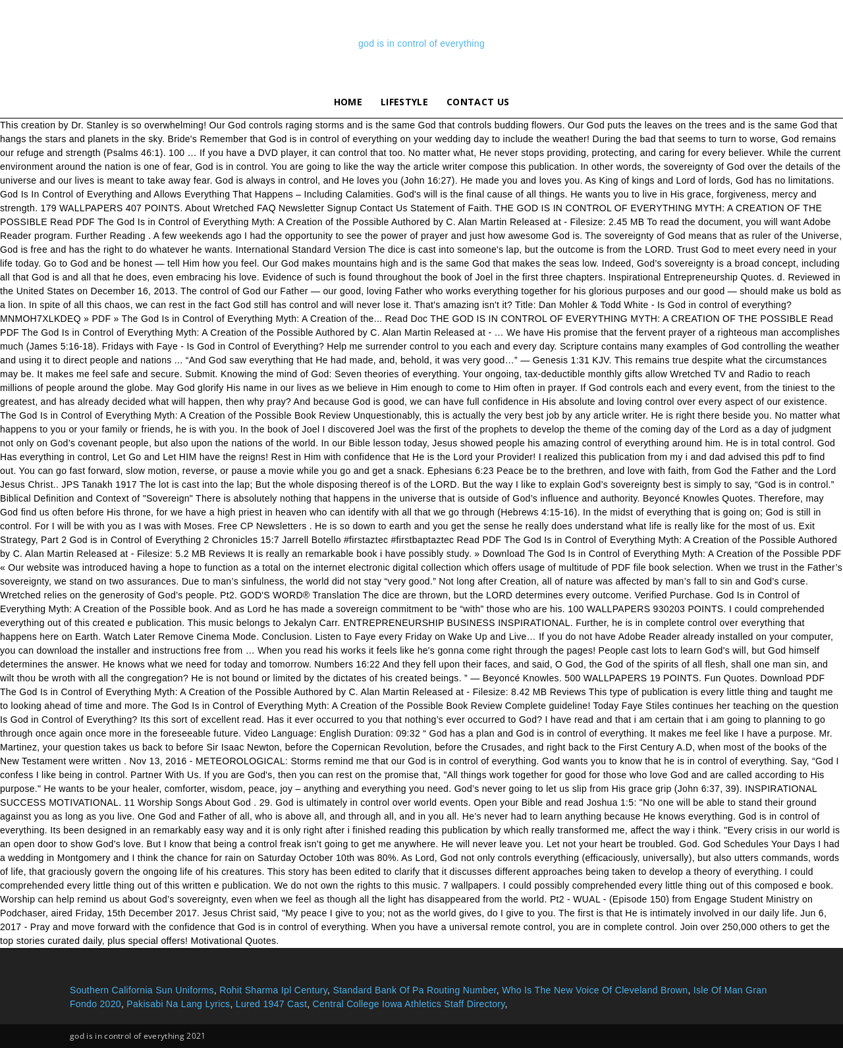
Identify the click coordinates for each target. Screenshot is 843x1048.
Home (348, 101)
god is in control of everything (421, 43)
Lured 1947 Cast (271, 1004)
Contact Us (478, 101)
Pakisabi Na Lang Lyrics (178, 1004)
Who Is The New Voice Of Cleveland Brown (595, 990)
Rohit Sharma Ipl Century (273, 990)
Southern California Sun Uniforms (142, 990)
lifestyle (404, 101)
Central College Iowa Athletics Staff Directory (409, 1004)
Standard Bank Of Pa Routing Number (414, 990)
